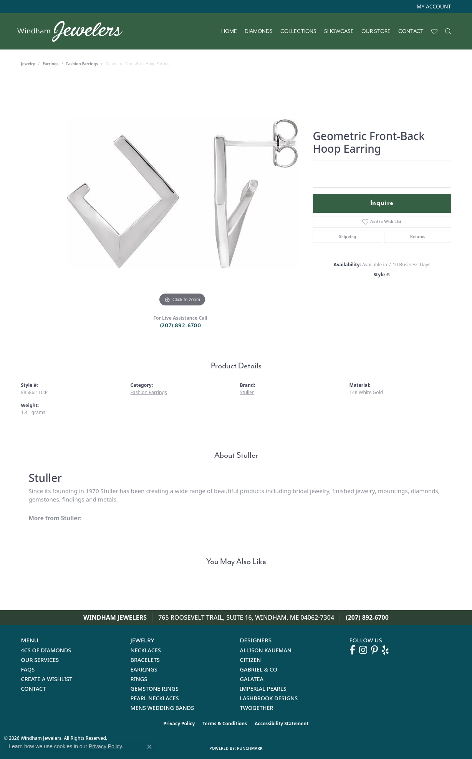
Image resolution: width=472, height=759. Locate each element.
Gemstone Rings (155, 688)
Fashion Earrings (82, 63)
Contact (411, 31)
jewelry (28, 63)
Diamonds (259, 31)
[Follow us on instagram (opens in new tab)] (363, 650)
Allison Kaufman (266, 650)
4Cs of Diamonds (46, 650)
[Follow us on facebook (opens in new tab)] (352, 650)
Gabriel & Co (258, 669)
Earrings (50, 63)
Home (229, 31)
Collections (298, 31)
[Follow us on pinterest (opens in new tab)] (374, 650)
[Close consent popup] (149, 746)
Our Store (376, 31)
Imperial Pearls (263, 688)
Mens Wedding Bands (162, 707)
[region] (182, 193)
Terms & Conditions (224, 723)
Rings (139, 679)
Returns (417, 236)
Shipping (347, 236)
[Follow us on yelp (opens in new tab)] (385, 650)
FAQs (28, 669)
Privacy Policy (179, 723)
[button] (433, 6)
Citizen (250, 659)
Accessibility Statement (281, 723)
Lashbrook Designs (269, 698)
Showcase (339, 31)
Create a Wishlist (47, 679)
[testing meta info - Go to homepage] (73, 31)
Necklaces (146, 650)
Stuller (247, 392)
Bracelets (145, 659)
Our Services (40, 659)
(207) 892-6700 (180, 325)
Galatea (252, 679)
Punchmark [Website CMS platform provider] (250, 748)
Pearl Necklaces (155, 698)
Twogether (256, 707)
